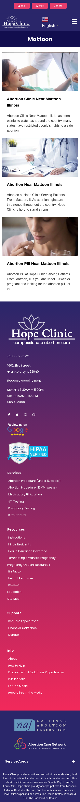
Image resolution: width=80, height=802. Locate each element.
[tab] (40, 761)
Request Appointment (24, 380)
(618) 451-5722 (18, 356)
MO (13, 786)
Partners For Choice (45, 798)
